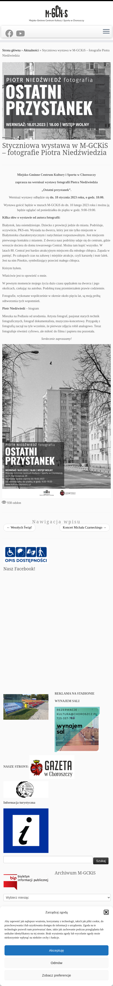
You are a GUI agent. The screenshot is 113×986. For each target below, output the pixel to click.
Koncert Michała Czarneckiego (84, 527)
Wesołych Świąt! (19, 527)
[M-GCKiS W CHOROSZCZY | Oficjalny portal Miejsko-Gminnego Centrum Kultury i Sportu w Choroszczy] (56, 12)
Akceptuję (56, 950)
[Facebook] (10, 33)
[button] (106, 912)
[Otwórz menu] (106, 31)
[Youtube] (22, 33)
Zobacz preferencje (56, 975)
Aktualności (31, 50)
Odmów (56, 963)
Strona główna (11, 50)
